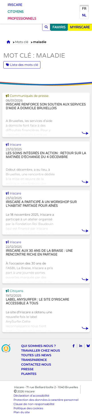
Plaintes (28, 374)
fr (84, 9)
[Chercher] (46, 27)
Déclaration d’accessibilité (31, 395)
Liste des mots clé (22, 65)
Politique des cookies (28, 408)
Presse (27, 369)
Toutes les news (36, 355)
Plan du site (22, 412)
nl (84, 15)
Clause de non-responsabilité (34, 404)
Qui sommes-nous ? (38, 346)
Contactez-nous (36, 364)
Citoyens (16, 12)
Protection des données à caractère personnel (46, 399)
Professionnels (22, 19)
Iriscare (15, 5)
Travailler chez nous (40, 350)
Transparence (34, 360)
